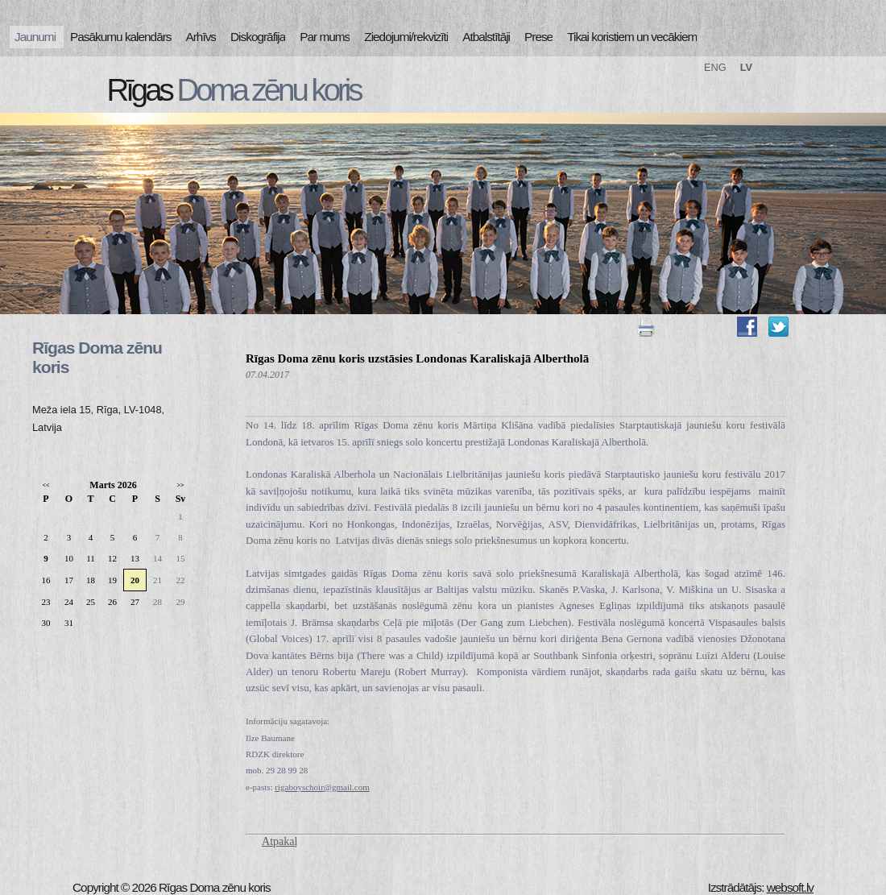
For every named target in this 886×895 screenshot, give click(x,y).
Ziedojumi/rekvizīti (406, 37)
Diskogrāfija (257, 37)
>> (180, 485)
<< (45, 485)
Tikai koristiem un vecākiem (632, 37)
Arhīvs (201, 37)
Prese (538, 37)
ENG (715, 67)
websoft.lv (790, 887)
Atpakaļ (279, 841)
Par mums (325, 37)
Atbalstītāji (486, 37)
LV (746, 67)
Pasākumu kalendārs (120, 37)
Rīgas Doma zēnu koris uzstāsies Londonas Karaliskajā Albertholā (417, 358)
